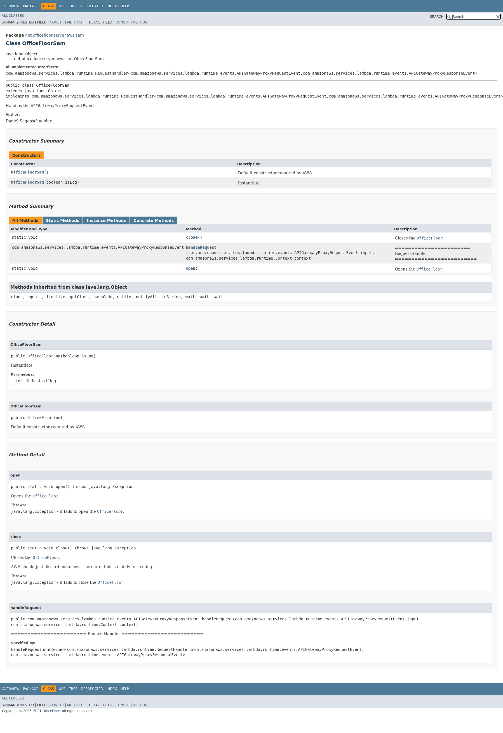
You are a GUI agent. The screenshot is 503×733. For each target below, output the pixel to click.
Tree (73, 6)
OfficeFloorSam (27, 172)
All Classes (13, 16)
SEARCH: (437, 17)
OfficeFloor (51, 711)
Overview (11, 6)
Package (30, 6)
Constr (57, 22)
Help (124, 6)
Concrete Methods (154, 220)
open (190, 268)
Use (62, 6)
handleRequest (201, 247)
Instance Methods (106, 220)
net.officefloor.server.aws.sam (54, 35)
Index (112, 6)
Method (74, 22)
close (192, 237)
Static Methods (62, 220)
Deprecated (92, 6)
